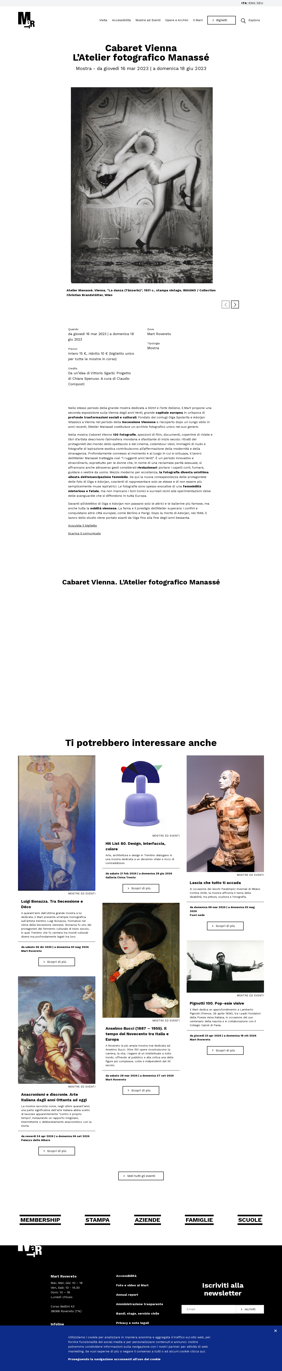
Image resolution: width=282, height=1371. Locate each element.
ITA (244, 3)
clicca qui (197, 1351)
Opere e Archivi (176, 21)
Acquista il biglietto (82, 527)
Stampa (97, 1221)
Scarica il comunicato (84, 535)
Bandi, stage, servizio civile (137, 1315)
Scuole (250, 1221)
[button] (243, 21)
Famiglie (199, 1221)
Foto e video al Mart (132, 1287)
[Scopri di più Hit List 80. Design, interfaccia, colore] (141, 890)
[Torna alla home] (26, 21)
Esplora (249, 21)
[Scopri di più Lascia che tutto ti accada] (225, 927)
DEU (260, 3)
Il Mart (198, 21)
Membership (40, 1221)
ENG (252, 3)
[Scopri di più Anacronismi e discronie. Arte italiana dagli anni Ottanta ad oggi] (56, 1152)
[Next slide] (235, 306)
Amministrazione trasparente (139, 1306)
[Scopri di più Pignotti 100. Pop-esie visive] (225, 1052)
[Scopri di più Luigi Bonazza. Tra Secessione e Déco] (56, 963)
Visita (103, 21)
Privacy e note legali (132, 1324)
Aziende (147, 1221)
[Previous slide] (226, 306)
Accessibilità (121, 21)
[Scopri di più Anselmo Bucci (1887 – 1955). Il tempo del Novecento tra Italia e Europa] (141, 1092)
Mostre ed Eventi (148, 21)
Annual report (127, 1296)
